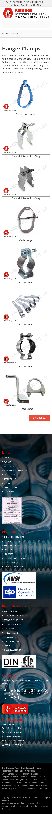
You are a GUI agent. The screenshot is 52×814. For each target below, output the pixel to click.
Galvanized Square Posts (15, 616)
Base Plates (9, 645)
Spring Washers (11, 562)
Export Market (11, 474)
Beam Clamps (10, 637)
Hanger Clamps (11, 633)
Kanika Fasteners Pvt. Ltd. (25, 797)
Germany (43, 789)
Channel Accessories (13, 650)
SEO (32, 806)
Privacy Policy (34, 803)
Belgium (5, 777)
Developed (14, 806)
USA (4, 774)
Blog (39, 5)
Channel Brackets (12, 624)
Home (7, 33)
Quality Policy (10, 466)
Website (5, 806)
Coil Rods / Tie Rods (13, 541)
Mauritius (6, 783)
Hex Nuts (8, 549)
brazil (34, 783)
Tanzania (22, 789)
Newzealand (7, 786)
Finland (24, 786)
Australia (14, 777)
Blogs (7, 483)
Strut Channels (11, 611)
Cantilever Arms (11, 641)
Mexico (27, 783)
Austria (20, 783)
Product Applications (14, 567)
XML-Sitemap (7, 803)
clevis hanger (10, 55)
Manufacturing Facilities (16, 470)
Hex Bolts (8, 554)
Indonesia (14, 780)
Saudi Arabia (31, 780)
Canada (11, 774)
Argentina (13, 789)
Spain (16, 786)
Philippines (35, 774)
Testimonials (10, 479)
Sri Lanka (43, 780)
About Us (8, 462)
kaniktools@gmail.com (21, 5)
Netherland (32, 789)
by (36, 806)
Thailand (43, 777)
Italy (13, 783)
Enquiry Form (10, 487)
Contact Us (9, 492)
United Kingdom (22, 774)
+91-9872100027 (17, 2)
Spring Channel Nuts (14, 620)
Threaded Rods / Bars (14, 537)
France (5, 780)
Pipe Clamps (9, 628)
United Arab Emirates (28, 777)
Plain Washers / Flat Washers (17, 558)
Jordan (41, 783)
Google (26, 806)
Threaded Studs (11, 545)
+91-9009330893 (33, 2)
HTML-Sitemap (20, 803)
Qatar (22, 780)
